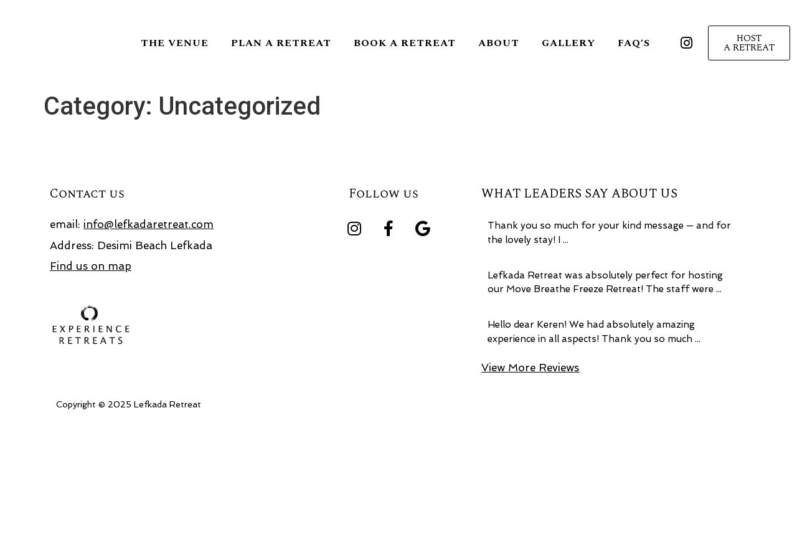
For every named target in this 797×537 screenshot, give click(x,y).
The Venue (175, 43)
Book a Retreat (405, 43)
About (498, 43)
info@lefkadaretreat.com (148, 332)
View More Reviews (530, 475)
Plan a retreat (281, 43)
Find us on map (90, 374)
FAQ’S (634, 43)
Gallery (568, 43)
